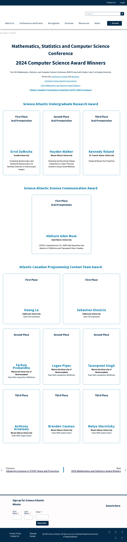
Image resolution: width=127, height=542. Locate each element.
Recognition (54, 23)
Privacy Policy (15, 534)
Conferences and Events (31, 23)
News (97, 23)
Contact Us (110, 3)
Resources (84, 23)
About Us (9, 23)
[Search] (122, 13)
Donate (32, 536)
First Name (15, 512)
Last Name (26, 512)
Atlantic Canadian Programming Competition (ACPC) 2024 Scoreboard (61, 90)
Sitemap (33, 534)
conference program (59, 77)
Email (38, 512)
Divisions (69, 23)
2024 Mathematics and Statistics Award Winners (60, 86)
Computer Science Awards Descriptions (60, 81)
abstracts (75, 77)
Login (122, 3)
